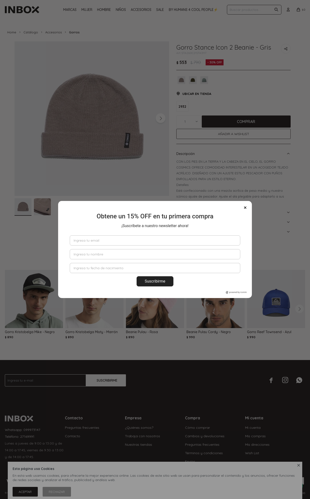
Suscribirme (155, 281)
